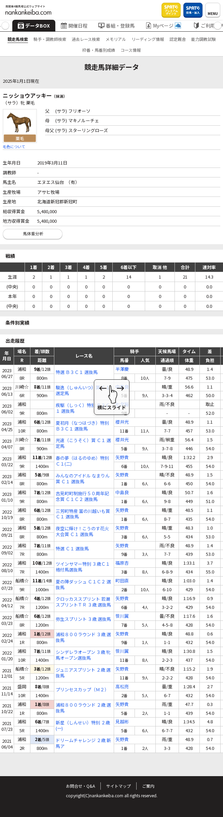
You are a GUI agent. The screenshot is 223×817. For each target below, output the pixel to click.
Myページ (163, 25)
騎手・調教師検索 (49, 39)
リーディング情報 (147, 39)
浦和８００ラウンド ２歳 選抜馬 (83, 708)
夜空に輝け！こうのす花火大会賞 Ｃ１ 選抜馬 (82, 531)
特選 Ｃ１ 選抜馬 (72, 549)
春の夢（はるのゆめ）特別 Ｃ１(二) (82, 461)
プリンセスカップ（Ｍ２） (82, 690)
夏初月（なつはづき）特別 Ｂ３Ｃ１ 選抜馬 (82, 426)
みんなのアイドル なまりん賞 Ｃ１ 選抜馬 (83, 479)
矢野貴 (122, 457)
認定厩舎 (177, 39)
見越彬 (122, 722)
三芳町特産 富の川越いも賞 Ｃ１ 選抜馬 (83, 514)
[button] (5, 26)
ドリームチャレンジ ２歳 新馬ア (83, 743)
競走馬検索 (18, 39)
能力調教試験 (203, 39)
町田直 (122, 581)
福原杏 (122, 563)
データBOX (34, 25)
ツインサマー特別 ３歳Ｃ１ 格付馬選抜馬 (83, 567)
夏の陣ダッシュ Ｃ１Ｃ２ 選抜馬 (83, 585)
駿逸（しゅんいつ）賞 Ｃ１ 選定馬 (83, 390)
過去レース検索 (86, 39)
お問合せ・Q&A (80, 786)
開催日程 (74, 25)
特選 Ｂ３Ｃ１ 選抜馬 (77, 372)
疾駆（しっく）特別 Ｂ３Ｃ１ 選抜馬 (83, 408)
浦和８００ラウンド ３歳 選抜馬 (83, 637)
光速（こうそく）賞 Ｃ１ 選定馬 (83, 443)
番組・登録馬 (116, 25)
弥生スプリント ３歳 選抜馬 (83, 619)
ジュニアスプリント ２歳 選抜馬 (83, 673)
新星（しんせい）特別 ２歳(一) (83, 726)
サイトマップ (118, 786)
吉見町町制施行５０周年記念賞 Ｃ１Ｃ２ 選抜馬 (82, 496)
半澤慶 (122, 369)
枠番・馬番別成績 (98, 50)
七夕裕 (122, 404)
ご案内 (148, 786)
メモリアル (116, 39)
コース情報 (131, 50)
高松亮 (122, 687)
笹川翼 (122, 616)
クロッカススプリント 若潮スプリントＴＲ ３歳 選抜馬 (83, 602)
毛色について (14, 146)
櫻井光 (122, 422)
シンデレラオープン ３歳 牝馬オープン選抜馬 (83, 655)
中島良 (122, 387)
